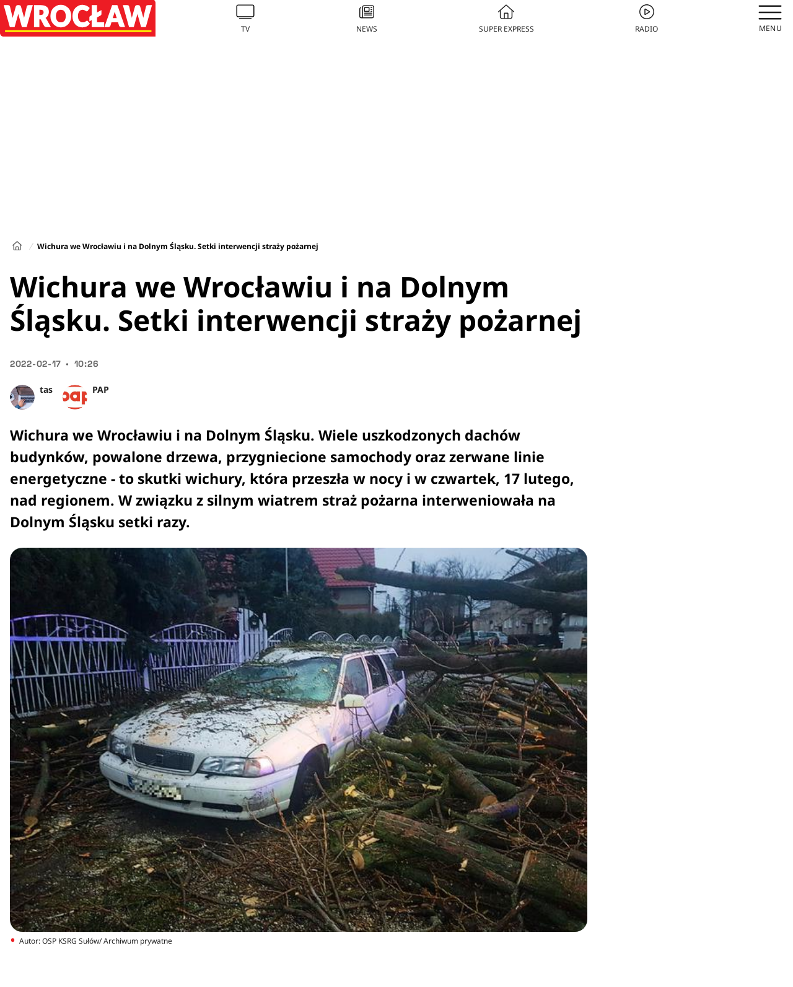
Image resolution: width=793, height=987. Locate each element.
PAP (100, 389)
